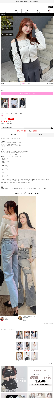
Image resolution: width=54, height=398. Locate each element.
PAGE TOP (50, 363)
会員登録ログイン (50, 7)
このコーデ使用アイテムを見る (27, 93)
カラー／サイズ (4, 125)
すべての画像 (49, 83)
